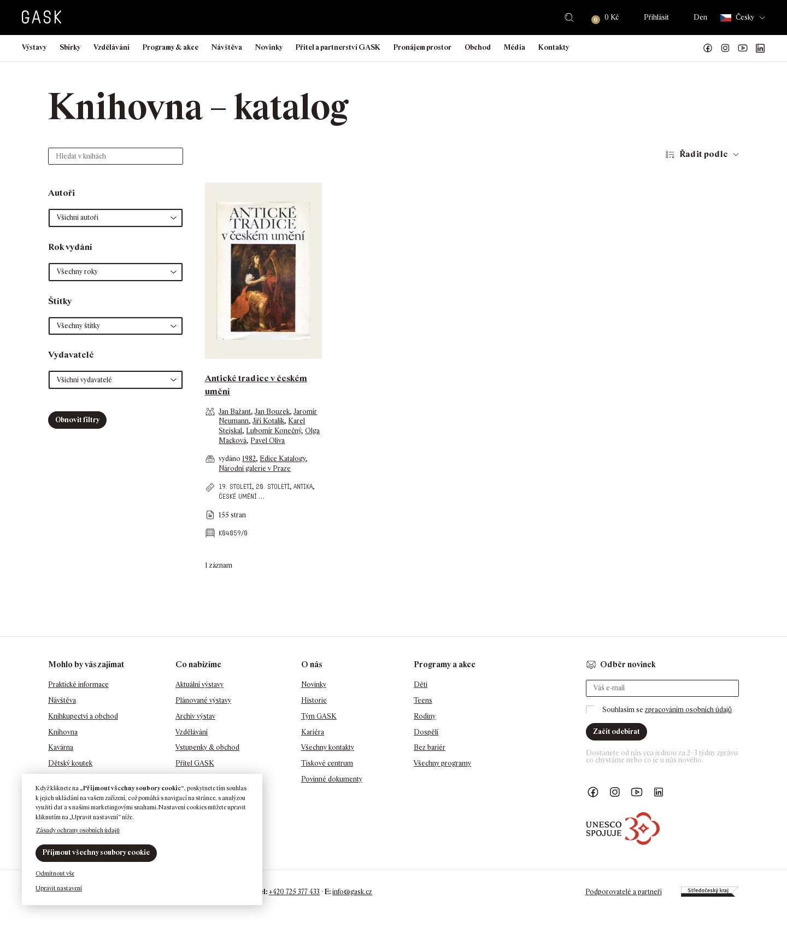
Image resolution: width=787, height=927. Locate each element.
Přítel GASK (194, 763)
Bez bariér (429, 747)
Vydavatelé (71, 354)
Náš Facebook (708, 48)
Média (514, 47)
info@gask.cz (352, 892)
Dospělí (426, 732)
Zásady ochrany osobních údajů (78, 830)
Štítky (60, 301)
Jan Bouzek (272, 411)
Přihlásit (656, 17)
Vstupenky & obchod (207, 747)
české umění (238, 496)
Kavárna (60, 747)
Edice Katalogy (283, 458)
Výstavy (34, 47)
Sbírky (70, 47)
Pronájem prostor (422, 47)
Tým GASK (319, 716)
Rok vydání (70, 247)
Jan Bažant (235, 411)
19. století (235, 486)
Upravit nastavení (59, 888)
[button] (115, 218)
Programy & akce (170, 47)
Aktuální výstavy (199, 684)
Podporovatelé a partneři (623, 892)
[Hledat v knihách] (115, 156)
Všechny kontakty (327, 747)
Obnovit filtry (77, 420)
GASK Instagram (725, 48)
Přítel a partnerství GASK (338, 47)
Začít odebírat (616, 731)
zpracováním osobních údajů (688, 710)
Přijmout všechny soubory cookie (96, 852)
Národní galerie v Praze (255, 468)
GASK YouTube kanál (743, 48)
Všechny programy (442, 763)
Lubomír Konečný (273, 431)
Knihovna (63, 732)
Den (700, 17)
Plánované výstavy (203, 700)
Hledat (569, 17)
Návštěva (227, 47)
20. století (273, 486)
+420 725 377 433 (294, 892)
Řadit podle (703, 154)
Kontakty (553, 47)
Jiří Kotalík (268, 421)
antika (303, 486)
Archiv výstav (195, 716)
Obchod (478, 47)
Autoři (61, 193)
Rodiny (425, 716)
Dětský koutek (70, 763)
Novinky (269, 47)
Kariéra (312, 732)
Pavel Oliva (267, 440)
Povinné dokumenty (331, 779)
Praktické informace (78, 684)
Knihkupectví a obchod (83, 716)
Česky (737, 18)
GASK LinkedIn (760, 48)
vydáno (230, 458)
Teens (423, 700)
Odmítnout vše (55, 873)
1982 (249, 458)
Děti (420, 684)
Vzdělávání (111, 47)
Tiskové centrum (327, 763)
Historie (314, 700)
